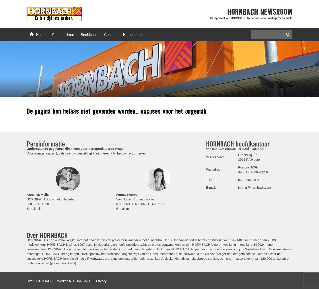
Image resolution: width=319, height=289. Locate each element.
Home (37, 34)
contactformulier (134, 153)
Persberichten (63, 35)
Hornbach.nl (132, 35)
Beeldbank (89, 35)
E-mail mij (34, 208)
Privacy (101, 281)
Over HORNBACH (40, 281)
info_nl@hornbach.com (254, 187)
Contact (110, 35)
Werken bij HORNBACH (74, 281)
